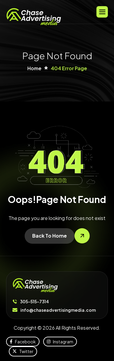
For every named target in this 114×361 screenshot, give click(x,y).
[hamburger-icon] (102, 12)
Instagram (60, 341)
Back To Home (49, 235)
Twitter (22, 351)
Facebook (23, 341)
